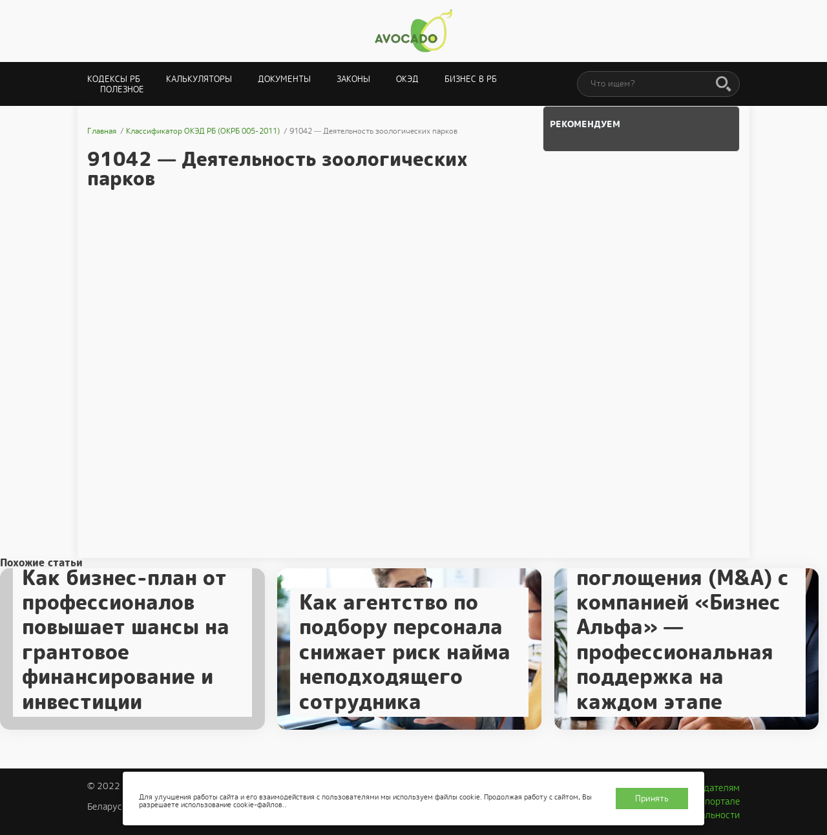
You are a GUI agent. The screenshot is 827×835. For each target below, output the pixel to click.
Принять (652, 798)
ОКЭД (407, 79)
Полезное (122, 89)
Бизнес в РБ (471, 79)
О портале (718, 801)
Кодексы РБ (113, 79)
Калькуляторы (199, 79)
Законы (353, 79)
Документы (284, 79)
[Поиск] (723, 84)
